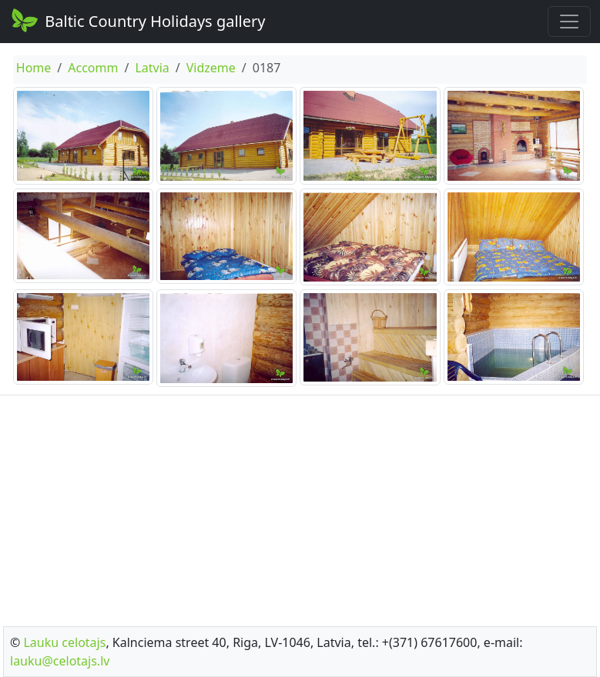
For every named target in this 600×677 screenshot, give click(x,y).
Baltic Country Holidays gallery (137, 20)
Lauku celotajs (64, 642)
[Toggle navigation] (569, 21)
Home (34, 67)
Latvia (152, 67)
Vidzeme (211, 67)
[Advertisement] (300, 506)
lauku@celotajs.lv (59, 660)
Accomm (93, 67)
